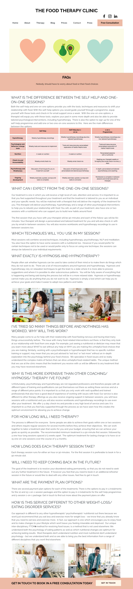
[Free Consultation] (109, 22)
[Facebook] (104, 16)
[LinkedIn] (115, 16)
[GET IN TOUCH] (108, 583)
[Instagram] (110, 16)
